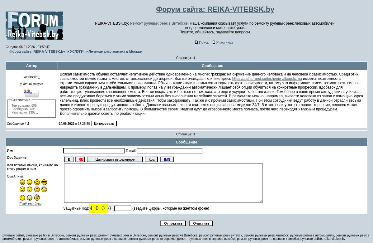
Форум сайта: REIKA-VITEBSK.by (37, 51)
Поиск (201, 42)
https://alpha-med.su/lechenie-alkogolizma (267, 78)
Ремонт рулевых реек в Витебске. (159, 23)
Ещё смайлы (30, 204)
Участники (223, 42)
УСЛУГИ (76, 51)
